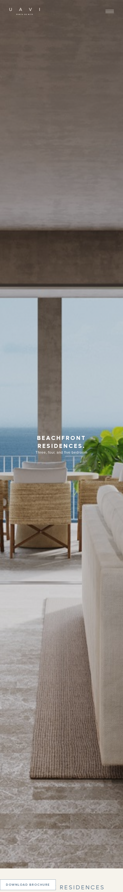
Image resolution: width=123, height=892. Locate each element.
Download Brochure (28, 885)
